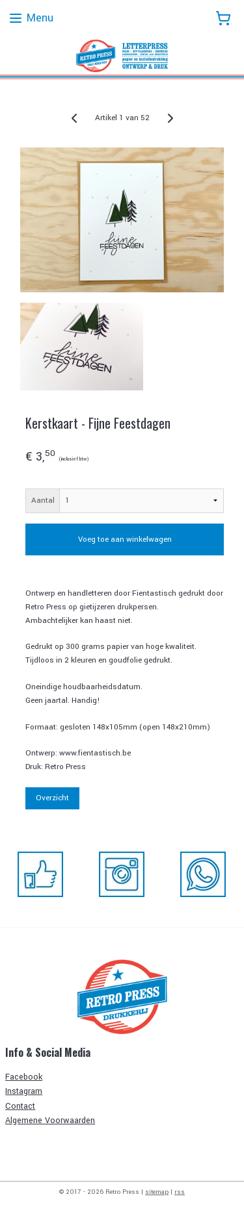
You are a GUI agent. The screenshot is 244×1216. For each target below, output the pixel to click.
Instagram (23, 1091)
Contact (20, 1106)
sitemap (157, 1192)
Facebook (23, 1077)
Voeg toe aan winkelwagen (125, 539)
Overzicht (52, 798)
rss (179, 1192)
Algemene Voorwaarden (50, 1120)
